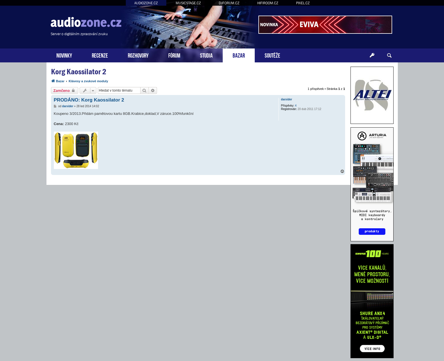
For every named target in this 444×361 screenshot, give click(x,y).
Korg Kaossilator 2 (78, 71)
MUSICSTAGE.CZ (188, 3)
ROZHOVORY (138, 55)
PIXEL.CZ (303, 3)
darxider (286, 99)
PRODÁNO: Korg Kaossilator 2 (89, 100)
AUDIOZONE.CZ (146, 3)
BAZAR (239, 55)
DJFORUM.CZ (229, 3)
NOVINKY (64, 55)
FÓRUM (174, 55)
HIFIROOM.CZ (267, 3)
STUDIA (206, 55)
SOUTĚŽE (272, 55)
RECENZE (100, 55)
